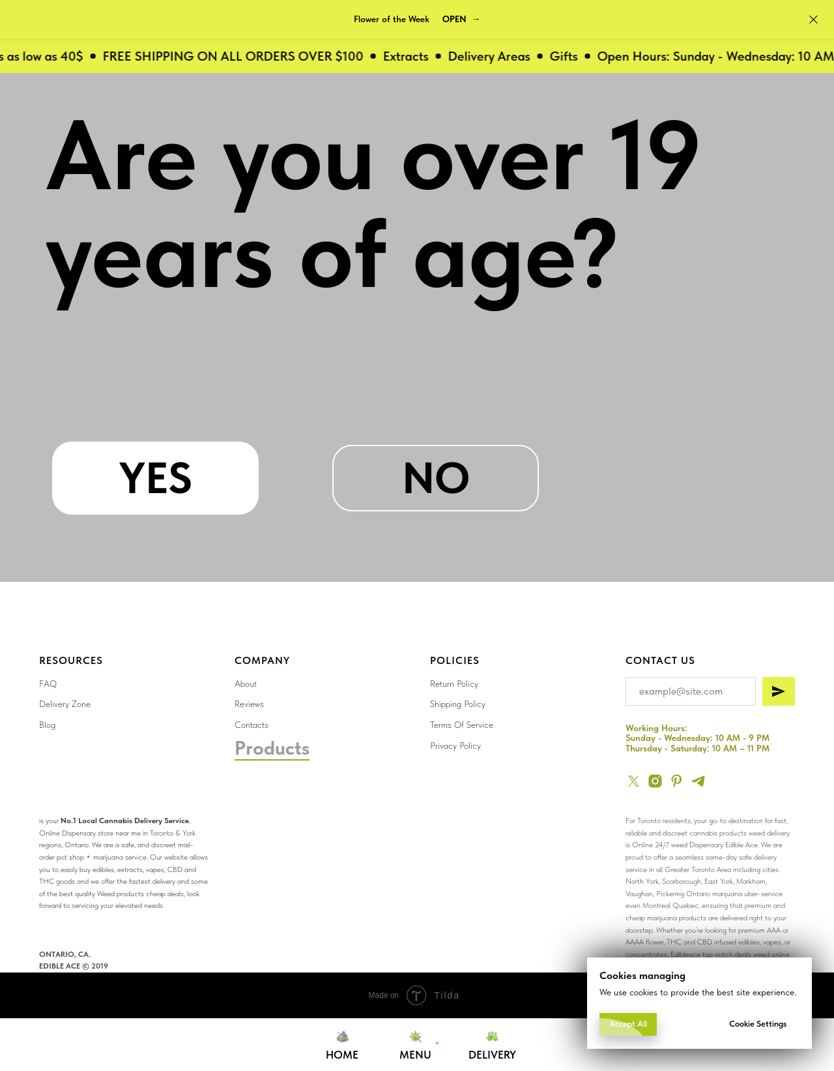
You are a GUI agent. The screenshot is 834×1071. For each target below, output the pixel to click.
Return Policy (454, 683)
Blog (47, 724)
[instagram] (655, 781)
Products (272, 747)
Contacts (251, 724)
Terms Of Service (461, 724)
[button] (461, 19)
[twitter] (634, 781)
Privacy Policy (455, 745)
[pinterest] (677, 781)
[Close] (813, 19)
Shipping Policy (457, 704)
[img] (458, 862)
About (246, 683)
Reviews (249, 704)
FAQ (48, 683)
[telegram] (698, 781)
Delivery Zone (65, 704)
